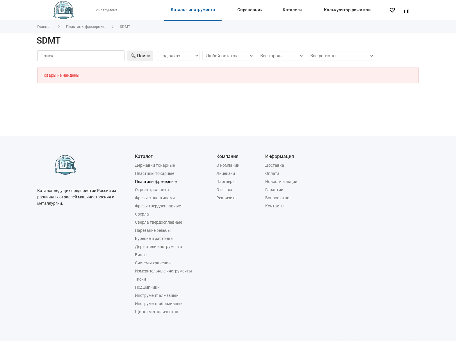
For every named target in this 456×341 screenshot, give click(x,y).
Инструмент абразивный (159, 303)
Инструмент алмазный (157, 295)
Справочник (250, 9)
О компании (227, 165)
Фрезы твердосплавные (158, 206)
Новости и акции (281, 181)
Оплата (272, 173)
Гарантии (274, 189)
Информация (279, 156)
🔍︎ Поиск (140, 55)
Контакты (274, 206)
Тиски (140, 279)
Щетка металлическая (156, 311)
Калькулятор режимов (347, 9)
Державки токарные (155, 165)
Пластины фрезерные (156, 181)
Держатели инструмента (158, 246)
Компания (227, 156)
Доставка (274, 165)
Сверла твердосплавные (158, 222)
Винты (141, 254)
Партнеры (226, 181)
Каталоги (292, 9)
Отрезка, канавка (152, 189)
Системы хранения (153, 263)
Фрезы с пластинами (155, 197)
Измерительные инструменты (163, 271)
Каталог (144, 156)
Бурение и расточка (154, 238)
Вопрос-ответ (278, 197)
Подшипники (147, 287)
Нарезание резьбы (153, 230)
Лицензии (225, 173)
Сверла (142, 214)
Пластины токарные (154, 173)
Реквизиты (227, 197)
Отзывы (224, 189)
